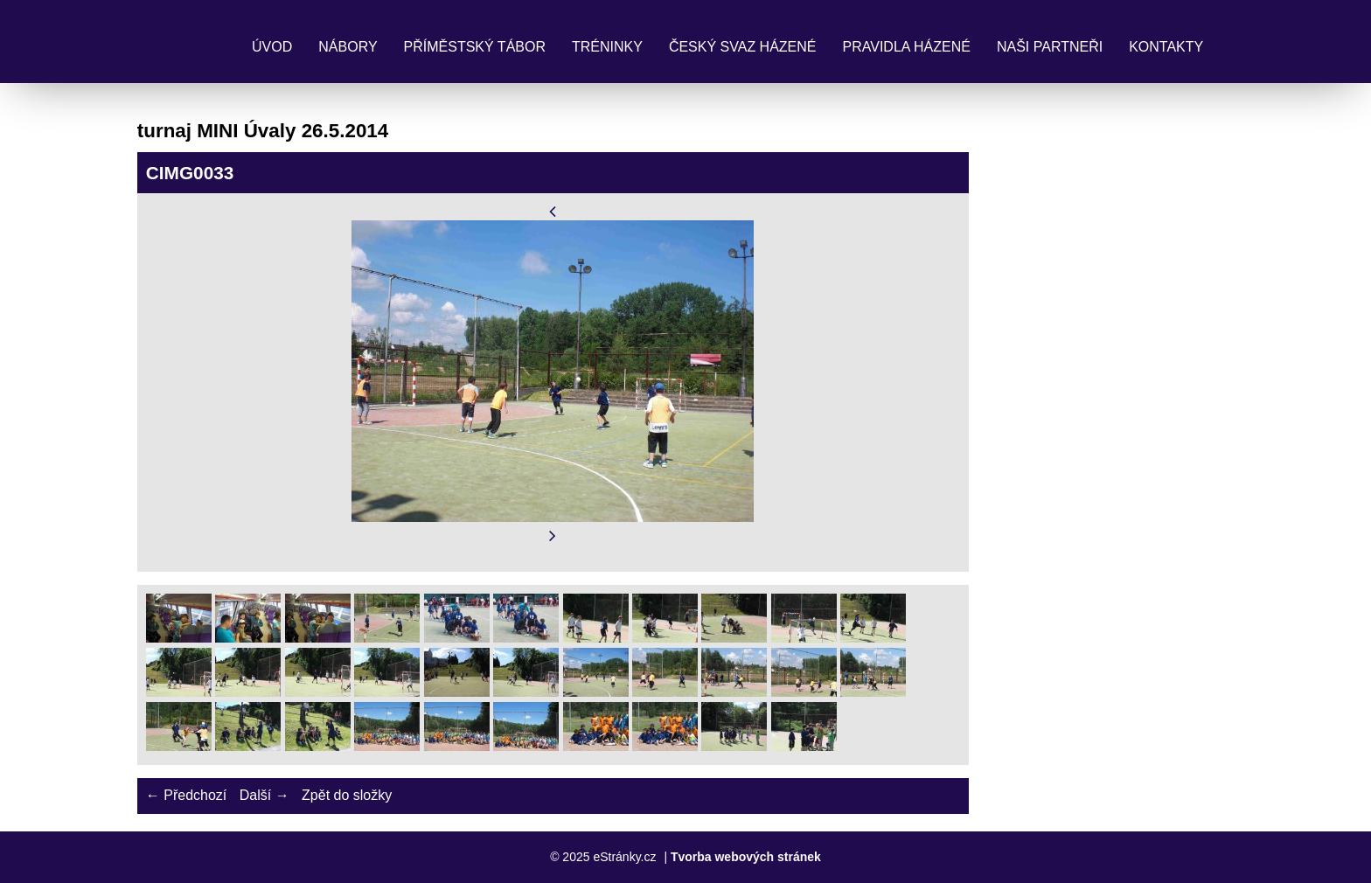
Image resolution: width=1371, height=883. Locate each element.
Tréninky (607, 46)
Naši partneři (1050, 46)
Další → (264, 795)
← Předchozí (186, 795)
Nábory (347, 46)
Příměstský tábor (475, 46)
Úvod (272, 46)
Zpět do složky (347, 795)
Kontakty (1166, 46)
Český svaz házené (743, 46)
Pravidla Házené (907, 46)
